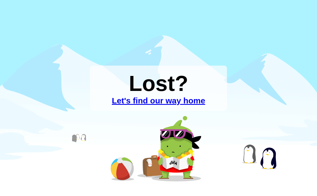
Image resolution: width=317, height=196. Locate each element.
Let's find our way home (158, 100)
